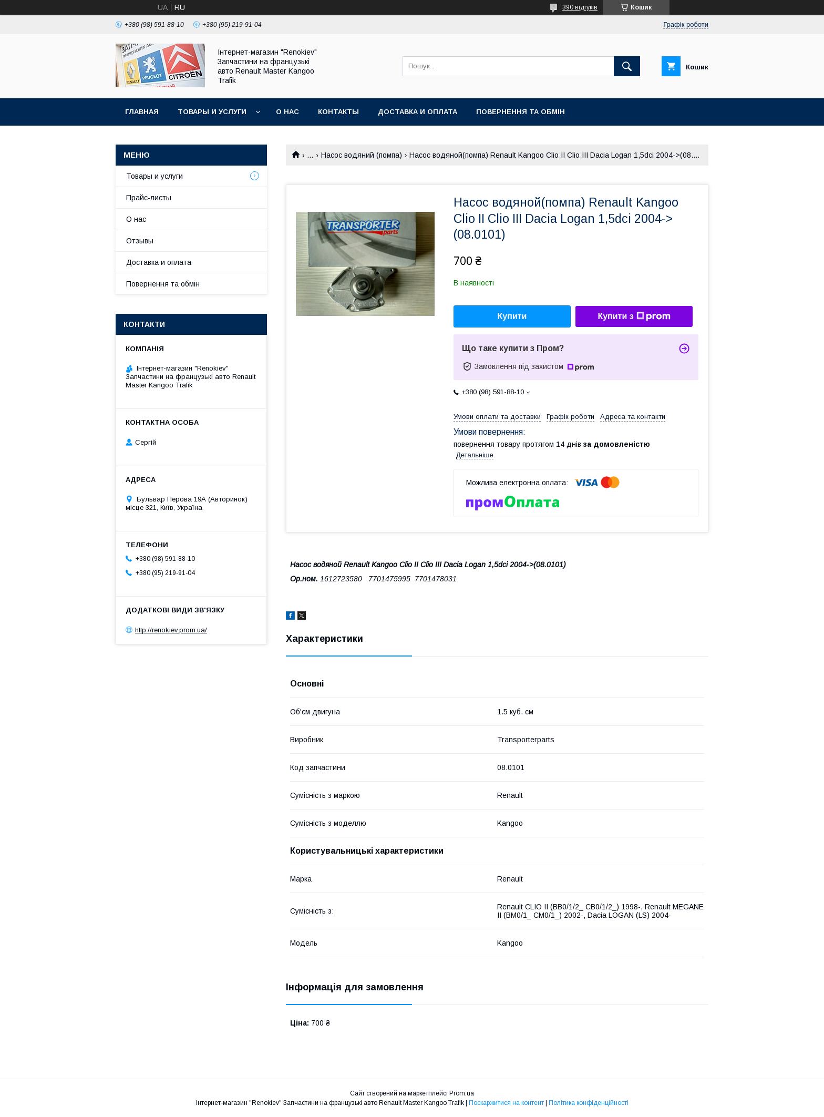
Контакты (338, 112)
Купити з (634, 316)
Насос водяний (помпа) (361, 155)
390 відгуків (580, 7)
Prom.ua (461, 1093)
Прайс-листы (148, 197)
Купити (512, 316)
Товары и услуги (212, 112)
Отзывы (139, 241)
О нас (287, 112)
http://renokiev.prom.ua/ (171, 630)
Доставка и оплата (417, 112)
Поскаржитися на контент (506, 1102)
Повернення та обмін (520, 112)
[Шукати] (627, 66)
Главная (142, 112)
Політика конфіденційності (589, 1102)
